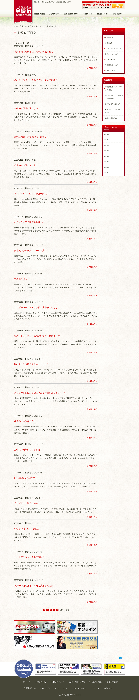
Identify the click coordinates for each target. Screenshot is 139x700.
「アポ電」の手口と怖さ (26, 503)
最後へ (68, 610)
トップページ (24, 682)
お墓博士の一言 (110, 70)
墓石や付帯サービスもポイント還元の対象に (36, 80)
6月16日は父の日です (24, 478)
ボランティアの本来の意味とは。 (30, 222)
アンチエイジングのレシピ (113, 48)
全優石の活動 (39, 13)
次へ (62, 610)
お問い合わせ (108, 688)
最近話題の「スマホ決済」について (31, 137)
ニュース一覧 (46, 688)
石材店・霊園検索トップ (22, 26)
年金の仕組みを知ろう (25, 421)
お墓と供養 (108, 43)
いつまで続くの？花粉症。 (27, 528)
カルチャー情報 (110, 59)
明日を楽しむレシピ (111, 65)
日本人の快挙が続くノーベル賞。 (30, 250)
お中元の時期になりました (27, 449)
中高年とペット (21, 279)
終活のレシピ (109, 37)
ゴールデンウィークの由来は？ (29, 557)
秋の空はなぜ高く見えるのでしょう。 (32, 364)
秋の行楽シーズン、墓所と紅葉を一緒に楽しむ (37, 336)
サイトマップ (95, 688)
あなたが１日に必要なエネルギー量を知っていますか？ (41, 393)
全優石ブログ (102, 13)
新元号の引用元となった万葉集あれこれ (33, 585)
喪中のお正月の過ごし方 (26, 108)
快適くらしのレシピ (111, 54)
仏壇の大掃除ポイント (25, 165)
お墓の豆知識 (87, 13)
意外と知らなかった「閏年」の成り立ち (33, 51)
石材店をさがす (54, 13)
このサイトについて (80, 688)
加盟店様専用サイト (30, 688)
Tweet (96, 658)
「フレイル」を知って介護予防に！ (31, 194)
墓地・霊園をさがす (71, 13)
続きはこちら (92, 68)
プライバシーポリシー (62, 688)
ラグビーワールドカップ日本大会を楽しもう (36, 307)
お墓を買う (117, 13)
